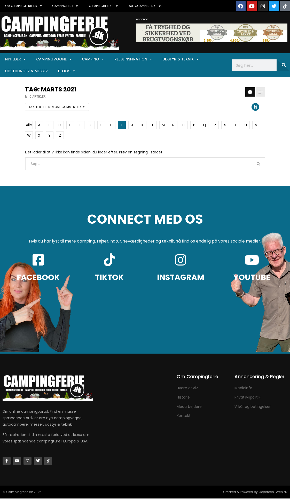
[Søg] (283, 65)
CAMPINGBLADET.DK (104, 6)
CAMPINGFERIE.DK (65, 6)
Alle (29, 125)
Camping (93, 59)
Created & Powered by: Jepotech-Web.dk (255, 492)
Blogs (66, 71)
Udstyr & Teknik (180, 59)
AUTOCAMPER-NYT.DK (145, 6)
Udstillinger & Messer (26, 71)
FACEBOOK (38, 277)
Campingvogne (54, 59)
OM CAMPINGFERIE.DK (23, 6)
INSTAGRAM (180, 277)
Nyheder (15, 59)
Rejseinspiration (133, 59)
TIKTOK (109, 277)
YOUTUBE (251, 277)
